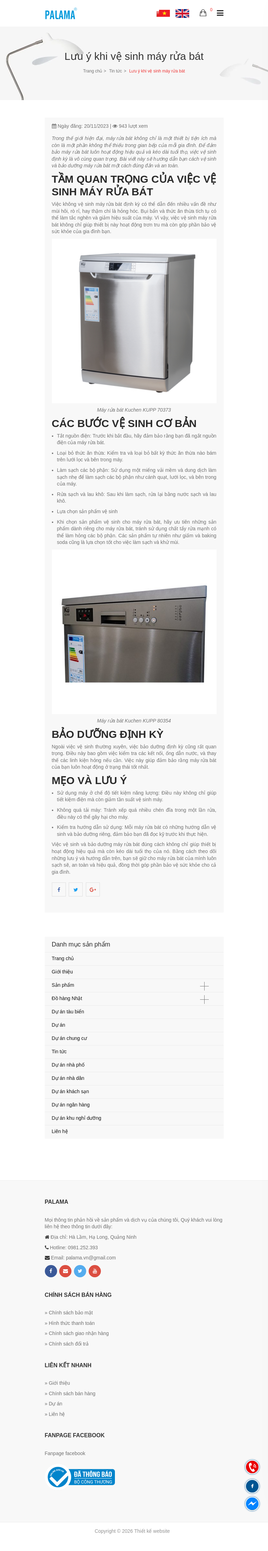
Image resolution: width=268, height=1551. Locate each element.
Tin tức (115, 71)
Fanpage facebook (65, 1453)
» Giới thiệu (57, 1383)
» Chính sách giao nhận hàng (77, 1333)
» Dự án (53, 1403)
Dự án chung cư (69, 1038)
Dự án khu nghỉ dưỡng (77, 1118)
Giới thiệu (62, 971)
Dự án (59, 1025)
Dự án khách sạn (70, 1091)
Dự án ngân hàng (71, 1105)
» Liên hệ (55, 1414)
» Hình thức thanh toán (70, 1323)
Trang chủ (92, 71)
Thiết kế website (152, 1531)
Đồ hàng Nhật (67, 998)
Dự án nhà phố (68, 1065)
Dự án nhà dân (68, 1078)
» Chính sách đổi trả (67, 1344)
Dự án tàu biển (68, 1011)
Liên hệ (60, 1131)
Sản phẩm (63, 985)
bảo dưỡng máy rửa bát (84, 165)
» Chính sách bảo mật (69, 1312)
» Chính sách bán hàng (70, 1393)
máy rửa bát (119, 138)
